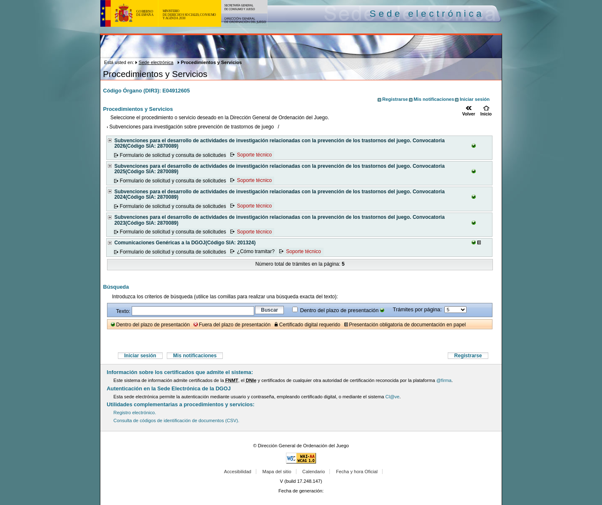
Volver (468, 114)
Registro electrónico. (134, 412)
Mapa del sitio (277, 471)
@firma (444, 380)
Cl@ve (392, 396)
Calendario (313, 471)
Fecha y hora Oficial (357, 471)
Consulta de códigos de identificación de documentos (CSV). (176, 420)
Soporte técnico (254, 155)
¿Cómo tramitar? (256, 252)
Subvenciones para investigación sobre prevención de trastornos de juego (192, 127)
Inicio (486, 114)
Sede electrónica (155, 62)
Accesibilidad (237, 471)
